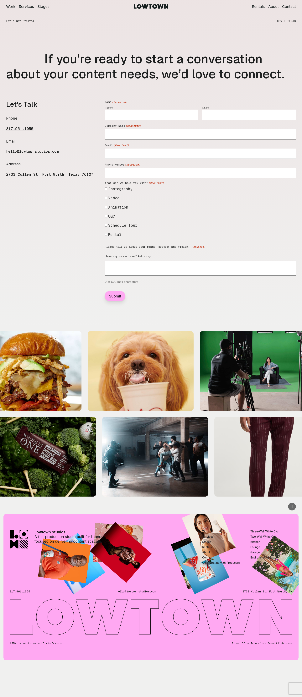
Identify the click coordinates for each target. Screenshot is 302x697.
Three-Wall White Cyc (264, 557)
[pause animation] (292, 506)
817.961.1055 (20, 129)
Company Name (123, 126)
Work (10, 6)
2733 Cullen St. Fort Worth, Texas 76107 (49, 174)
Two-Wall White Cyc (263, 562)
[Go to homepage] (151, 7)
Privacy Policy (240, 669)
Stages (43, 6)
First (109, 107)
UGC (111, 216)
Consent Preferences (280, 669)
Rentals (258, 6)
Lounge (255, 572)
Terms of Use (258, 669)
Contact (289, 6)
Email (117, 145)
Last (205, 107)
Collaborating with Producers (221, 588)
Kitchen (255, 567)
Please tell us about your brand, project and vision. (155, 246)
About (273, 6)
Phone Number (122, 164)
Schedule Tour (122, 225)
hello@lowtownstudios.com (32, 151)
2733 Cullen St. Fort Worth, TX (267, 617)
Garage (255, 578)
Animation (118, 207)
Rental (114, 234)
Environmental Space (264, 583)
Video (113, 198)
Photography (120, 189)
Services (26, 6)
